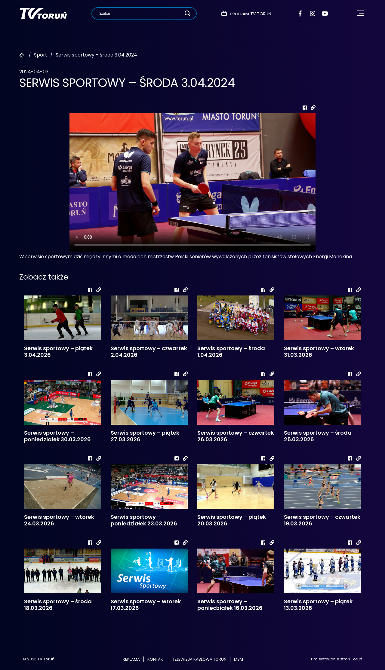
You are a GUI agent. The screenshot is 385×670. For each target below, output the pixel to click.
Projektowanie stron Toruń (336, 659)
